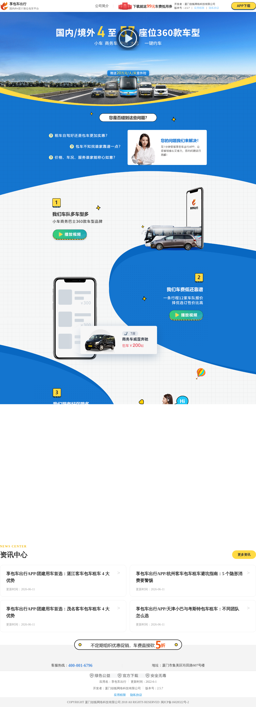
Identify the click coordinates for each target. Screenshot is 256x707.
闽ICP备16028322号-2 (175, 702)
